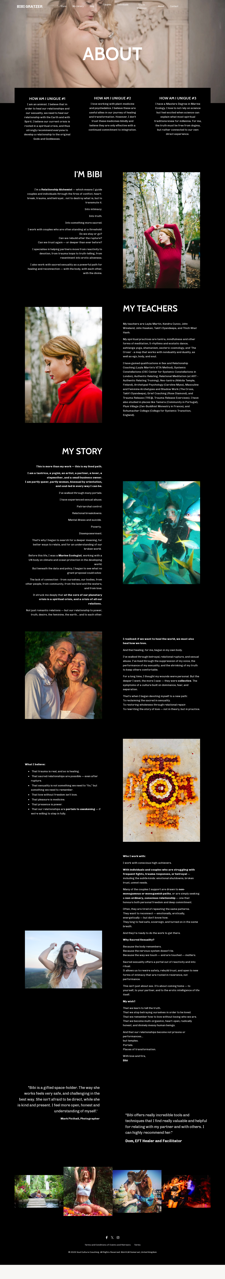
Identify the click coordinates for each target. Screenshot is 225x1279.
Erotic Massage (142, 6)
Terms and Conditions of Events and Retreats (108, 1259)
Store (64, 6)
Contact (174, 6)
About (161, 6)
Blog (92, 6)
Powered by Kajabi (112, 1271)
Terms (137, 1259)
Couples (107, 4)
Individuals (123, 4)
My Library (78, 6)
